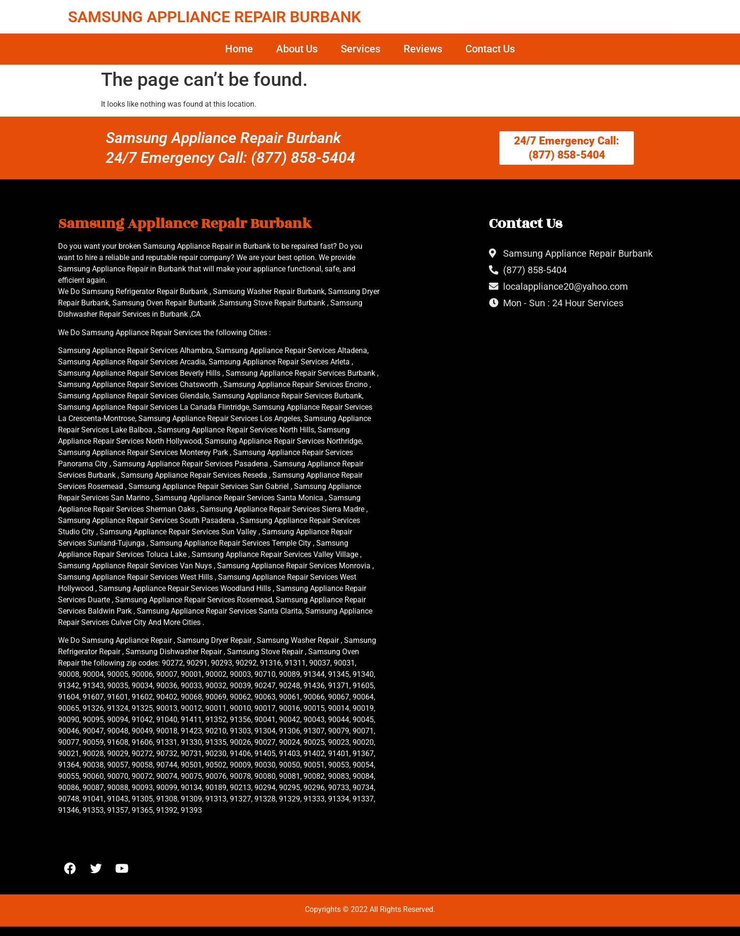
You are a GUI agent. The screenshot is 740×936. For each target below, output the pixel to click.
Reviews (423, 49)
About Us (297, 49)
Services (360, 49)
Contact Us (490, 49)
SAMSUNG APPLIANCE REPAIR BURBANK (214, 17)
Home (239, 49)
